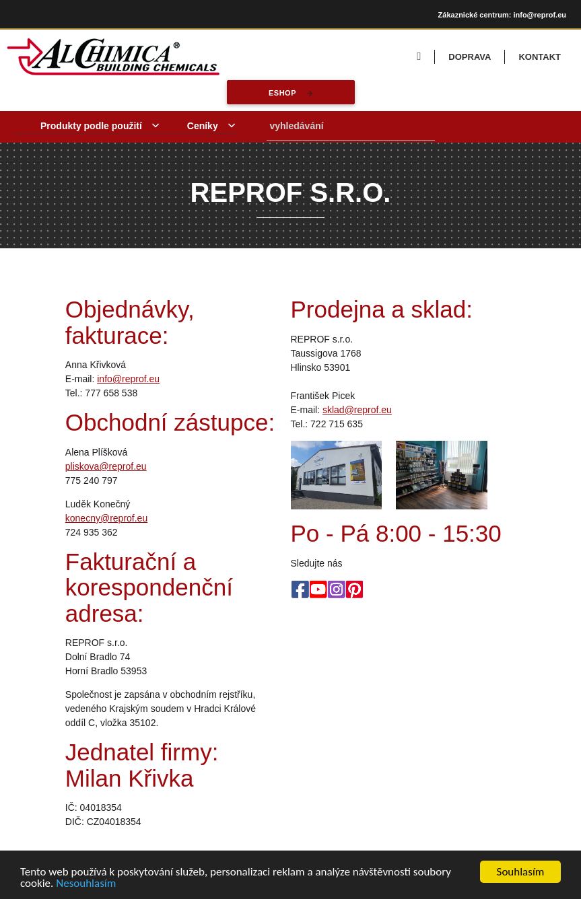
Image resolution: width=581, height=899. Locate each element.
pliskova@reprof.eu (106, 466)
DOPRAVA (469, 57)
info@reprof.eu (128, 378)
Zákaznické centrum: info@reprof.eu (502, 15)
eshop (282, 93)
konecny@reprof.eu (106, 518)
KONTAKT (539, 57)
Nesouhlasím (86, 884)
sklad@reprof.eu (357, 409)
